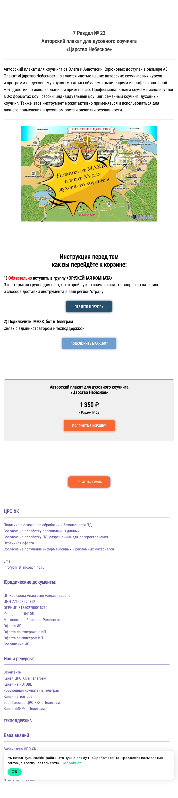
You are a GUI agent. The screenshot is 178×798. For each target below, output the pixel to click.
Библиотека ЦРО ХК (20, 749)
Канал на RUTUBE (18, 684)
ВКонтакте (12, 672)
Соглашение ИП (16, 644)
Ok (14, 771)
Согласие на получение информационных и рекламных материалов (59, 549)
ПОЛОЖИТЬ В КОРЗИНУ (89, 426)
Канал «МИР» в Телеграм (24, 708)
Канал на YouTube (18, 696)
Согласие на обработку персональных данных (41, 531)
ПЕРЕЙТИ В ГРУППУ (89, 306)
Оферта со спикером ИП (23, 638)
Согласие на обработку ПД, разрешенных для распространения (56, 537)
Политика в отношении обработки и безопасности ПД (48, 525)
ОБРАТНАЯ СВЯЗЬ (89, 482)
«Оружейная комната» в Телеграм (31, 690)
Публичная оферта (19, 543)
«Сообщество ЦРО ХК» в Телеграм (32, 702)
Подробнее (72, 763)
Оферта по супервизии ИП (25, 632)
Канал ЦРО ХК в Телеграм (25, 678)
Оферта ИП (13, 625)
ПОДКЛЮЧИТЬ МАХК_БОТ (89, 343)
